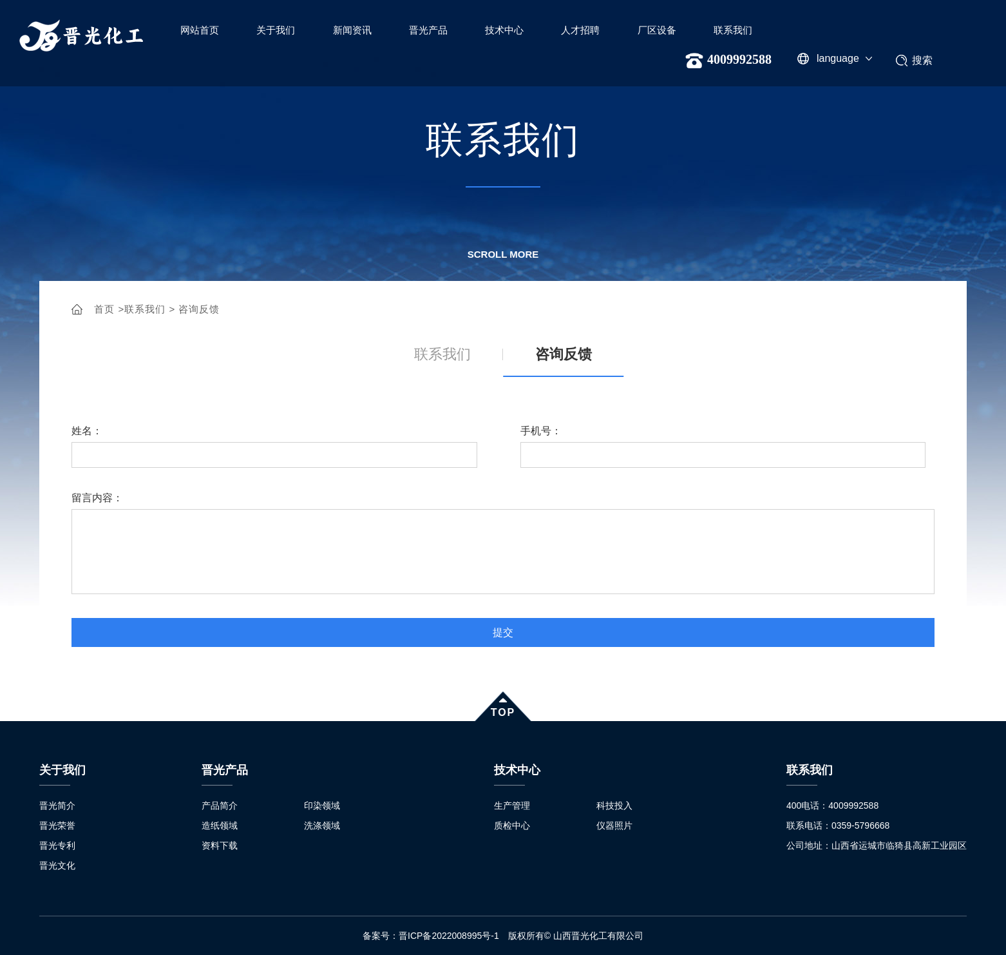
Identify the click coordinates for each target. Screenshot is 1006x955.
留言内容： (97, 497)
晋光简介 (57, 805)
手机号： (541, 430)
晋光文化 (57, 865)
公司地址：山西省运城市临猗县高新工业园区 (876, 845)
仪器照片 (614, 825)
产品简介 (220, 805)
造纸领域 (220, 825)
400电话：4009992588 (832, 805)
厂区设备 (657, 30)
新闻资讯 (352, 30)
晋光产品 (428, 30)
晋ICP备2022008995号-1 (453, 936)
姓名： (86, 430)
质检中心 (512, 825)
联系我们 (733, 30)
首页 (104, 309)
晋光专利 (57, 845)
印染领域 (322, 805)
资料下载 (220, 845)
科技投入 (614, 805)
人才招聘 (580, 30)
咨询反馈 (199, 309)
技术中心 (504, 30)
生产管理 (512, 805)
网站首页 (199, 30)
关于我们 (275, 30)
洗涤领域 (322, 825)
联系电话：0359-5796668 (837, 825)
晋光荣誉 (57, 825)
